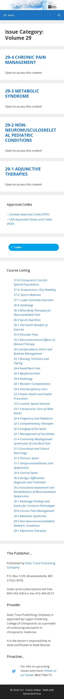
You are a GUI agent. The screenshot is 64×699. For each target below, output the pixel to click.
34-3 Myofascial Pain (27, 373)
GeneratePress (32, 693)
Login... (17, 247)
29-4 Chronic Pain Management (25, 59)
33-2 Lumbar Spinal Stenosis (32, 404)
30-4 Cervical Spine (26, 473)
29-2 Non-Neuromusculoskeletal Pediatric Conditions (30, 132)
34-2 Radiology (23, 379)
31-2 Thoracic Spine (26, 458)
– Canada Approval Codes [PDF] (28, 214)
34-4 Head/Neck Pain (27, 368)
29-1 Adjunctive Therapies (23, 171)
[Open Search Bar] (59, 15)
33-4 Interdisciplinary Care (30, 389)
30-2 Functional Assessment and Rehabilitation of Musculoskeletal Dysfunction (35, 492)
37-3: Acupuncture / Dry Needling (35, 290)
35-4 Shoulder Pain (26, 334)
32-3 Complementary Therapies (33, 423)
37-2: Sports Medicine (27, 295)
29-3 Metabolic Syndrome (22, 93)
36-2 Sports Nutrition (27, 320)
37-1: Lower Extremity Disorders (34, 300)
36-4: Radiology (23, 305)
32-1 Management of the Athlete (34, 434)
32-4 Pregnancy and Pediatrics (33, 418)
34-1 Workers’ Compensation (32, 384)
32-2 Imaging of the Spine (30, 429)
